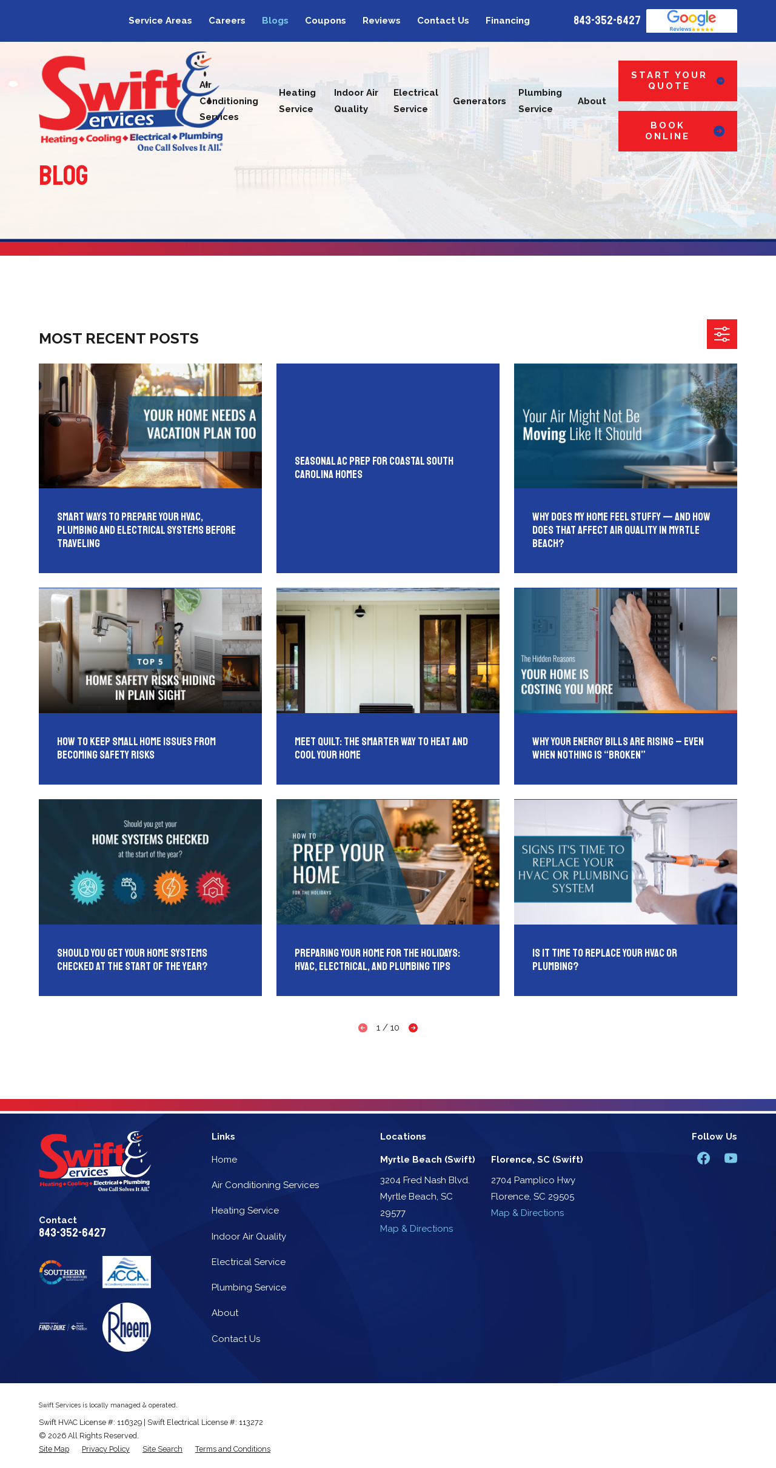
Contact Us (443, 20)
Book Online (684, 131)
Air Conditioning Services (265, 1185)
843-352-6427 (607, 21)
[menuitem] (54, 1449)
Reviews (382, 20)
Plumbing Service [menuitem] (540, 101)
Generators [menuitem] (479, 101)
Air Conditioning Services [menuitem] (228, 100)
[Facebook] (703, 1158)
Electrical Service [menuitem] (415, 101)
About (225, 1312)
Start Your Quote (677, 80)
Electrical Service (249, 1262)
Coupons (325, 20)
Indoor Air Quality (249, 1236)
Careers (227, 20)
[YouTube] (730, 1158)
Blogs (275, 20)
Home (224, 1159)
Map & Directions (416, 1228)
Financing (508, 20)
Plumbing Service (249, 1287)
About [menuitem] (592, 101)
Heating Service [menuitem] (297, 101)
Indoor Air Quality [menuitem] (356, 101)
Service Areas (160, 20)
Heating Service (245, 1210)
